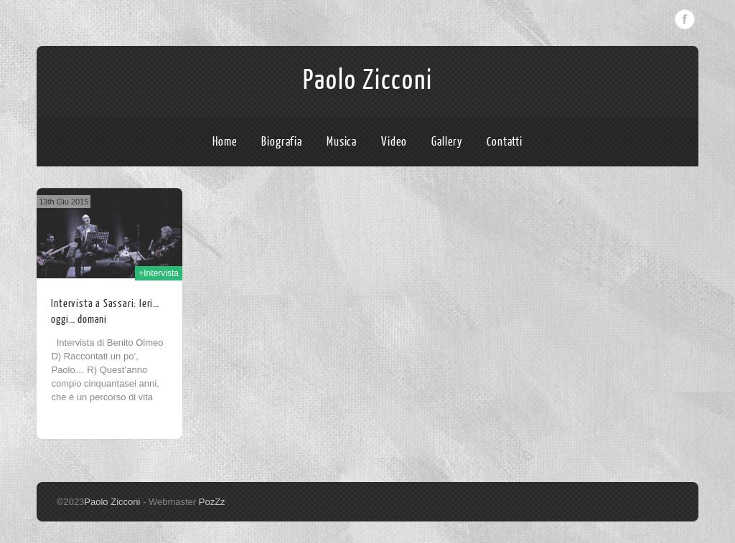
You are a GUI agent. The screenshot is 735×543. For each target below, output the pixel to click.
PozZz (212, 501)
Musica (342, 141)
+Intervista (159, 273)
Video (394, 141)
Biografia (281, 141)
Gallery (446, 141)
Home (225, 141)
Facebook (685, 19)
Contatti (505, 141)
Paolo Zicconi (368, 80)
